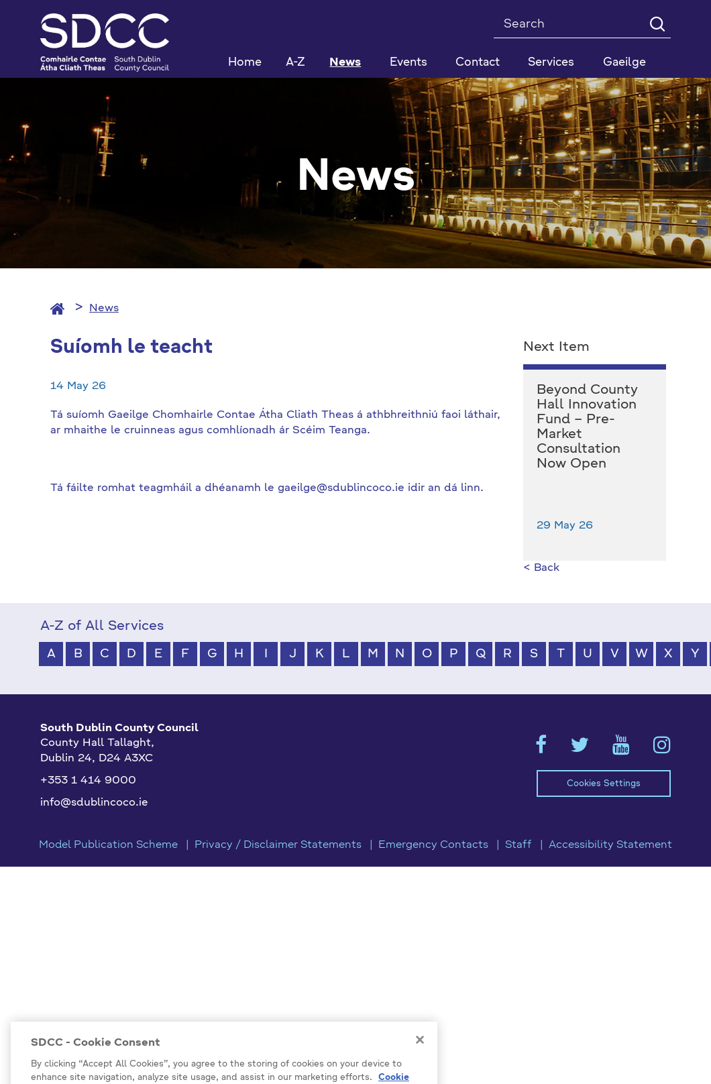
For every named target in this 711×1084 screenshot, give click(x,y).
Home (245, 62)
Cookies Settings (604, 783)
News (345, 62)
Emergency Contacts (433, 845)
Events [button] (408, 62)
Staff (518, 845)
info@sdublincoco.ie (94, 803)
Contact (477, 62)
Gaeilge (624, 62)
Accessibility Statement (610, 845)
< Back (541, 568)
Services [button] (551, 62)
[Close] (420, 1056)
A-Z (295, 62)
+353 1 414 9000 (88, 780)
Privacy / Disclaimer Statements (278, 845)
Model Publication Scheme (108, 845)
